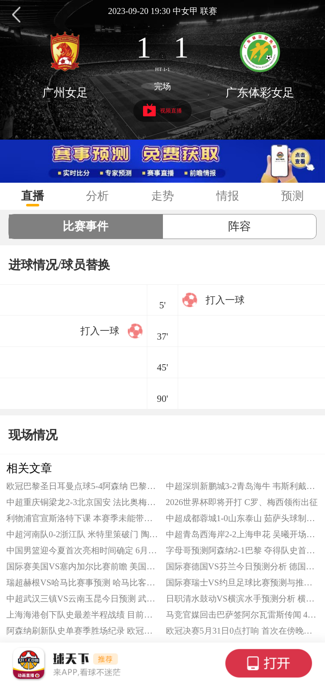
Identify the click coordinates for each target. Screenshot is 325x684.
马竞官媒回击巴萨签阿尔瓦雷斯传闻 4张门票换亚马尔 (242, 614)
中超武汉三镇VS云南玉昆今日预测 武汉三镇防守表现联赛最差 (83, 598)
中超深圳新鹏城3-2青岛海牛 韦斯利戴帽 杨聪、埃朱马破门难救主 (242, 486)
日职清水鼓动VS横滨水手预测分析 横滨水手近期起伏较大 (242, 598)
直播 (32, 196)
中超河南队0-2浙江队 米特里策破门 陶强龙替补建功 (83, 534)
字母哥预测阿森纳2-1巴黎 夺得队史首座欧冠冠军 (242, 550)
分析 (97, 196)
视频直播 (162, 110)
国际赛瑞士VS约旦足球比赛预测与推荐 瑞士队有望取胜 (242, 582)
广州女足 (65, 92)
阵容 (239, 226)
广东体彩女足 (260, 92)
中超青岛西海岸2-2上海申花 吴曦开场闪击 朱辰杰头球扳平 (242, 534)
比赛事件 (85, 226)
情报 (227, 196)
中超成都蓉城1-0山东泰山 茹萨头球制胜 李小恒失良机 (242, 518)
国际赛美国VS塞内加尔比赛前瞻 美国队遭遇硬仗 (83, 566)
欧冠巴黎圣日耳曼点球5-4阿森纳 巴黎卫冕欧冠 (83, 486)
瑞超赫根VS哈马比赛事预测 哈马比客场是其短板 (83, 582)
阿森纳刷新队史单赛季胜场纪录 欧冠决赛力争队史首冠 (83, 630)
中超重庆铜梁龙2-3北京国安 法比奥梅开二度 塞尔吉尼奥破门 (83, 502)
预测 (292, 196)
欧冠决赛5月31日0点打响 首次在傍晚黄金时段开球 (242, 630)
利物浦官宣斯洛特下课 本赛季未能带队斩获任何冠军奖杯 (83, 518)
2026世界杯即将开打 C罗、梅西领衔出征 (242, 502)
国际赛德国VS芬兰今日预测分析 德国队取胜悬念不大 (242, 566)
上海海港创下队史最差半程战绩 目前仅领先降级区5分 (83, 614)
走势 (162, 196)
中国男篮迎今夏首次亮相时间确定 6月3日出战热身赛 (83, 550)
